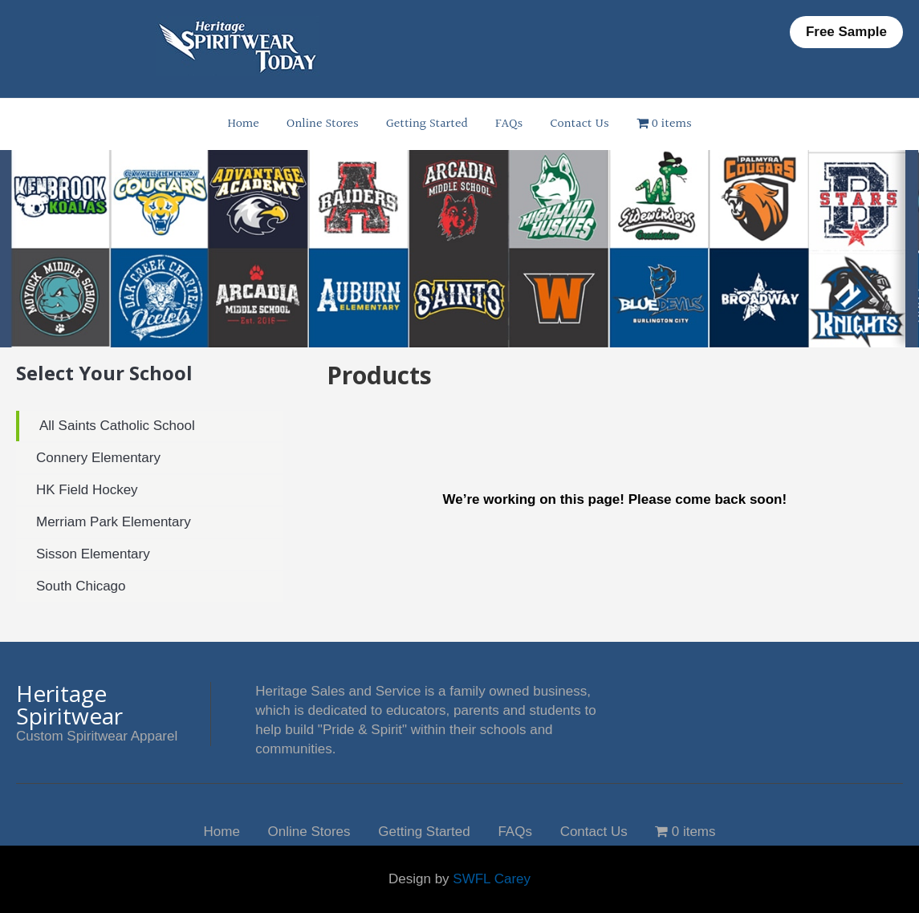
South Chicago (81, 586)
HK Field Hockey (87, 489)
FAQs (509, 124)
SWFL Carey (492, 879)
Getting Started (427, 124)
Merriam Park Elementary (113, 522)
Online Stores (323, 124)
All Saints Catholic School (117, 425)
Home (242, 124)
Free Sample (846, 31)
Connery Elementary (98, 457)
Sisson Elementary (93, 554)
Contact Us (579, 124)
